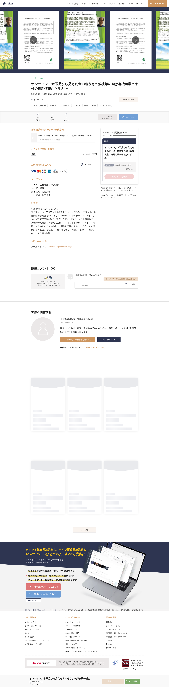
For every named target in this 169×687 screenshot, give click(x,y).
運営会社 (109, 640)
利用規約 (109, 622)
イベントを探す (30, 622)
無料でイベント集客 (157, 3)
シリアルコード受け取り (34, 644)
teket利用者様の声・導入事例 (76, 640)
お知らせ (109, 644)
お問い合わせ (111, 648)
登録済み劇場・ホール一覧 (75, 648)
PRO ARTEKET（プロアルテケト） (38, 640)
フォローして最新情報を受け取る (78, 339)
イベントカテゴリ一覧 (33, 626)
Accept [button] (143, 675)
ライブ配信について (72, 637)
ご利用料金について (72, 629)
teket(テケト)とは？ (72, 622)
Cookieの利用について (114, 629)
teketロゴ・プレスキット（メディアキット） (82, 651)
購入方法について (90, 164)
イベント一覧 (52, 610)
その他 (33, 78)
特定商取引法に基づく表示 (116, 637)
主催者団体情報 (128, 99)
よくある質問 (30, 637)
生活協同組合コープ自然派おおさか (77, 319)
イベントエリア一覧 (32, 629)
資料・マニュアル (72, 644)
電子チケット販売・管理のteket (35, 610)
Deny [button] (131, 675)
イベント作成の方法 (72, 626)
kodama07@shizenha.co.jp (60, 246)
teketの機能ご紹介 (72, 633)
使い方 (27, 633)
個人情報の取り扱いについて (116, 633)
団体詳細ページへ (109, 340)
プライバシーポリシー (114, 626)
